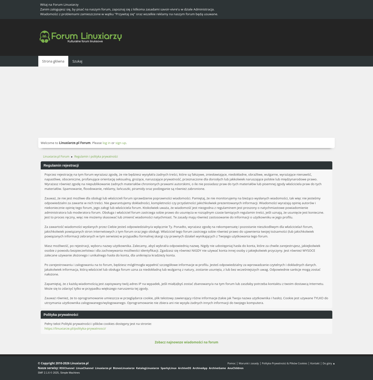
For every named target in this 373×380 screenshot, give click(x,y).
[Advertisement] (186, 102)
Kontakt (314, 363)
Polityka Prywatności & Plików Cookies (284, 363)
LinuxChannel (84, 368)
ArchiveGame (217, 368)
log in (107, 143)
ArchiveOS (184, 368)
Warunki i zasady (249, 363)
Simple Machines (70, 372)
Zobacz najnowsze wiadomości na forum (186, 342)
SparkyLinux (169, 368)
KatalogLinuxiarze (147, 368)
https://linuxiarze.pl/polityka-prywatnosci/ (75, 328)
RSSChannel (66, 368)
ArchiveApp (200, 368)
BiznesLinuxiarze (124, 368)
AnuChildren (235, 368)
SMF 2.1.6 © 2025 (48, 372)
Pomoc (231, 363)
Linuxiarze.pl (103, 368)
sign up (120, 143)
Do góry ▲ (329, 363)
